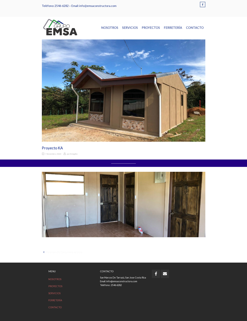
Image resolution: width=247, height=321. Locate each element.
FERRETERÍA (173, 27)
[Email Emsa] (165, 274)
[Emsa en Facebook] (202, 4)
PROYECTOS (151, 27)
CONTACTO (195, 27)
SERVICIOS (130, 27)
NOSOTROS (109, 27)
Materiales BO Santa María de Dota (64, 252)
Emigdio (73, 154)
